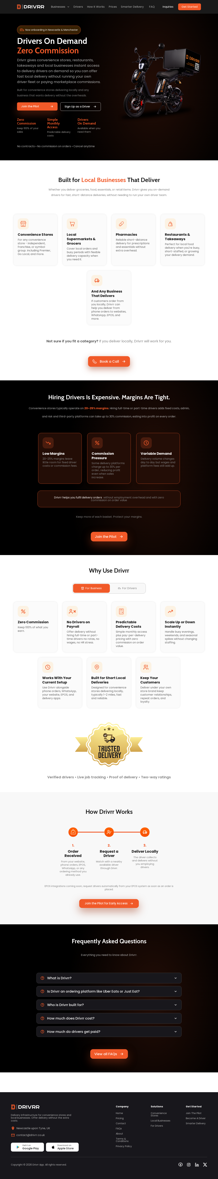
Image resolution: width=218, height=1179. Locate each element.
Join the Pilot (37, 106)
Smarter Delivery (132, 7)
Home (119, 1113)
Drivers (78, 7)
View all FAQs (109, 1073)
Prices (113, 7)
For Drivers (157, 1126)
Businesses (60, 7)
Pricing (120, 1118)
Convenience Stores (159, 1114)
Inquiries (167, 7)
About (119, 1133)
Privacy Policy (124, 1146)
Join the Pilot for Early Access (109, 918)
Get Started (190, 7)
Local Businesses (160, 1120)
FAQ (152, 7)
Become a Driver (196, 1118)
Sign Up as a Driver (81, 106)
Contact (121, 1123)
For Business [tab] (91, 597)
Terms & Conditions (122, 1140)
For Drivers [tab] (127, 597)
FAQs (119, 1128)
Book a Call (109, 366)
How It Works (96, 7)
